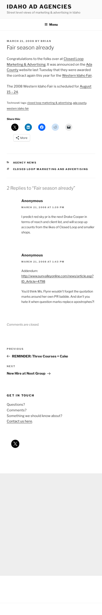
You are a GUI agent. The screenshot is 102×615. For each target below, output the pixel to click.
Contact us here (19, 421)
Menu (51, 24)
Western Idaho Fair (77, 76)
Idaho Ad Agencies (39, 6)
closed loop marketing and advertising (50, 169)
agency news (25, 162)
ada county (79, 102)
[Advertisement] (51, 524)
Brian (46, 41)
